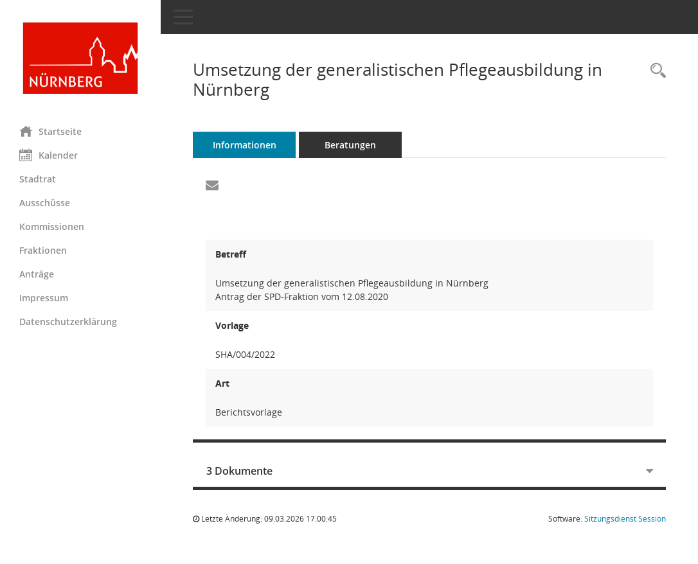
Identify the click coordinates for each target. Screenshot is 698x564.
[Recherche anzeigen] (655, 71)
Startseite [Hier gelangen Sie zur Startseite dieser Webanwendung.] (50, 131)
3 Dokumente (239, 471)
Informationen (244, 145)
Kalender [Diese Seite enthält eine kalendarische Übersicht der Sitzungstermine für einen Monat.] (48, 154)
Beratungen (350, 145)
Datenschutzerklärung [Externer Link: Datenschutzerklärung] (68, 321)
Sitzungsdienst (625, 518)
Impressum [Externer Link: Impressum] (43, 298)
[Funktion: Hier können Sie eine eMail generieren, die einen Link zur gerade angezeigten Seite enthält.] (212, 185)
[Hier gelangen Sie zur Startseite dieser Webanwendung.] (80, 58)
